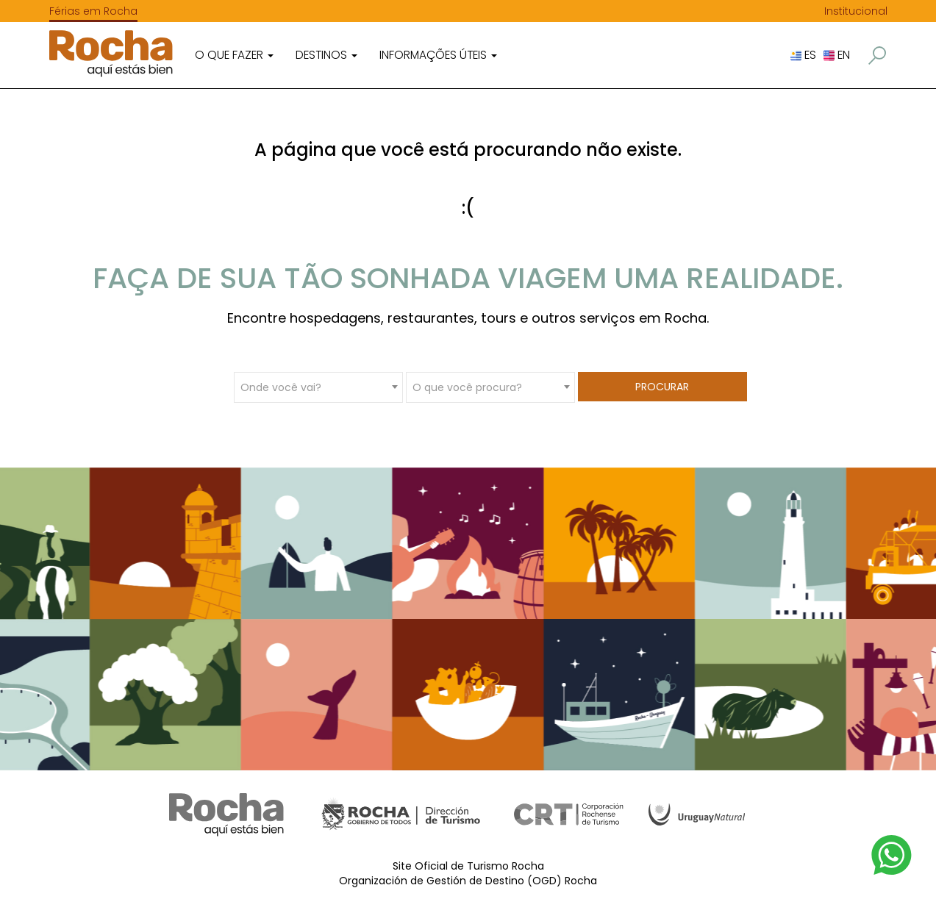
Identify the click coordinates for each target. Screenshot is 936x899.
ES (803, 54)
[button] (877, 55)
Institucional (855, 11)
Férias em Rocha (93, 11)
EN (837, 54)
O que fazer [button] (234, 54)
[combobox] (318, 386)
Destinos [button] (326, 54)
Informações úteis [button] (438, 54)
